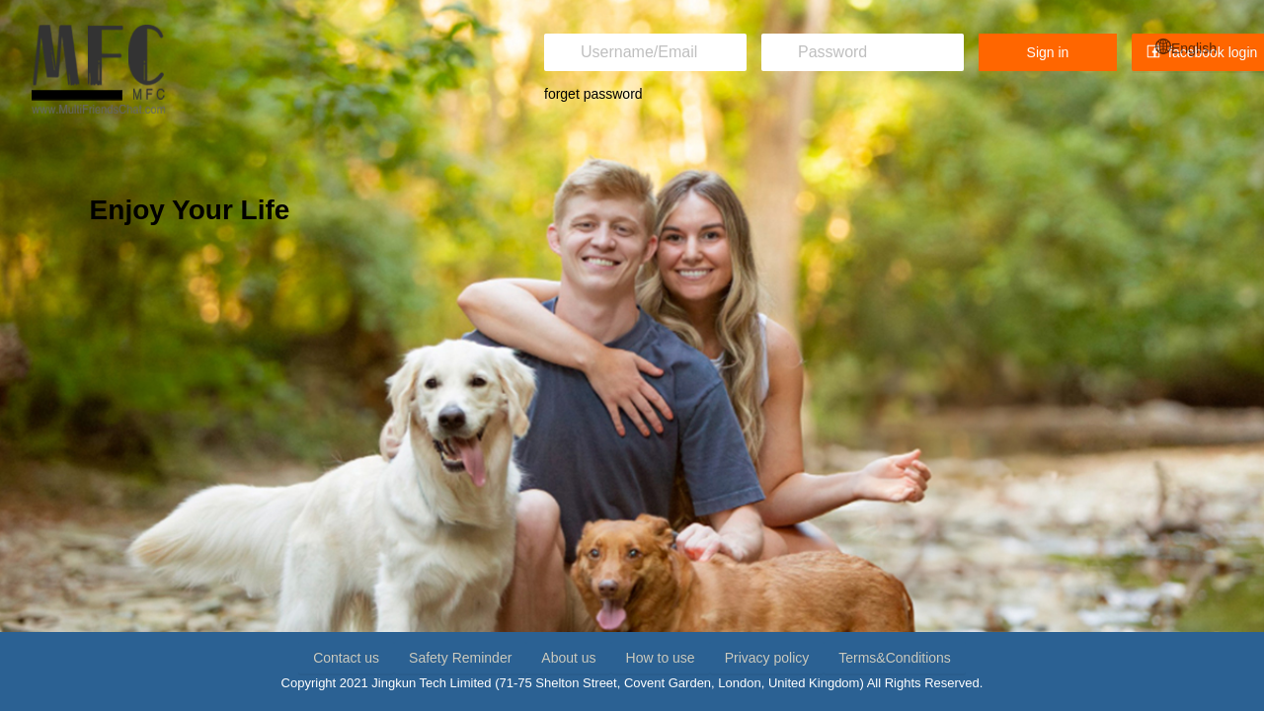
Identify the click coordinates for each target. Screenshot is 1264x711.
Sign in (1048, 52)
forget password (593, 94)
